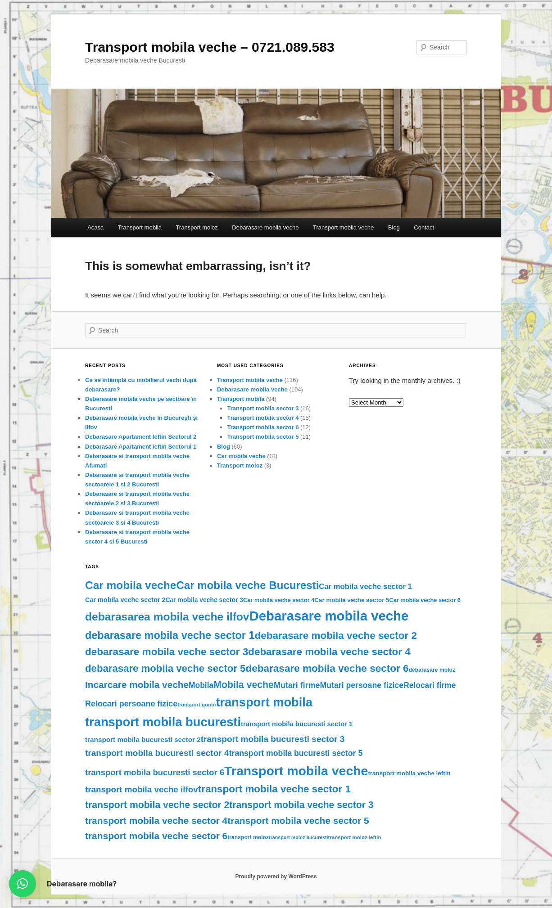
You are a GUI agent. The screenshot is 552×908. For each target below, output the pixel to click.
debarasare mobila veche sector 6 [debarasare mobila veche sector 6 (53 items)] (326, 668)
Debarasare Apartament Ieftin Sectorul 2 (140, 436)
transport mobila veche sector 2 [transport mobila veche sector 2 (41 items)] (157, 805)
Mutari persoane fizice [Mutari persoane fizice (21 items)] (362, 685)
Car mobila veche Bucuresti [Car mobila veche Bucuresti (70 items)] (247, 585)
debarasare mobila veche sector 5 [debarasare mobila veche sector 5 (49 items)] (165, 668)
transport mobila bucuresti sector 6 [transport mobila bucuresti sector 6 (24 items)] (154, 772)
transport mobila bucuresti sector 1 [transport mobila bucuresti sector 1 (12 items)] (297, 724)
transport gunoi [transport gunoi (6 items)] (196, 704)
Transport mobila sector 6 (263, 427)
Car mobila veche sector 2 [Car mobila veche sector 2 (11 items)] (125, 599)
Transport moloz (196, 227)
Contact (424, 227)
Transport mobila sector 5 (263, 436)
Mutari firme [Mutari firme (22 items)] (297, 685)
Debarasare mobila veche (265, 227)
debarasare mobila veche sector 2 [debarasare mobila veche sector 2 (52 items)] (336, 635)
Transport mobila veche (343, 227)
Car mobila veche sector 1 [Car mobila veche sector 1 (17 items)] (365, 586)
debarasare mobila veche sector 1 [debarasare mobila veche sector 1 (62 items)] (170, 635)
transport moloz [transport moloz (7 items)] (248, 837)
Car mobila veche (241, 456)
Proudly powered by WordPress (276, 876)
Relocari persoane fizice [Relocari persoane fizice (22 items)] (131, 703)
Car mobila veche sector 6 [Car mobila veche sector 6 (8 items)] (425, 600)
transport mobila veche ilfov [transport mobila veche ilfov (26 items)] (141, 789)
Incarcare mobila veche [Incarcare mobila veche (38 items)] (137, 684)
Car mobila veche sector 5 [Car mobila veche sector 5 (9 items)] (351, 600)
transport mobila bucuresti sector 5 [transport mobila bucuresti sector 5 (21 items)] (296, 753)
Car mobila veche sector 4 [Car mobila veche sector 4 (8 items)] (278, 600)
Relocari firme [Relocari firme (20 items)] (429, 685)
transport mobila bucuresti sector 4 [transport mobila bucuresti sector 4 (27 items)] (157, 753)
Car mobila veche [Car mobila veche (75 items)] (130, 585)
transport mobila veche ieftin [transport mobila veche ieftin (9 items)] (409, 773)
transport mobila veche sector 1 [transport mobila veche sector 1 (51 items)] (274, 789)
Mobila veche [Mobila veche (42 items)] (243, 684)
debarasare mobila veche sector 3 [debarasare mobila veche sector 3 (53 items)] (166, 651)
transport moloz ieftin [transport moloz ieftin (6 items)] (354, 837)
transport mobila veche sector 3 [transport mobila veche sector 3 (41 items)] (301, 805)
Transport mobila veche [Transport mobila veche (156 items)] (296, 771)
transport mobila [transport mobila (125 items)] (264, 702)
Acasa (95, 227)
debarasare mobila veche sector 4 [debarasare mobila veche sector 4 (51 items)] (329, 651)
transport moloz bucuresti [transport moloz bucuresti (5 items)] (298, 837)
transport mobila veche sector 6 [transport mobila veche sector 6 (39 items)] (156, 836)
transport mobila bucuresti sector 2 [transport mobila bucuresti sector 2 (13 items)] (143, 739)
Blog (394, 227)
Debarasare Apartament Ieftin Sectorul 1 (140, 446)
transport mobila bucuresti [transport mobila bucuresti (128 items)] (163, 722)
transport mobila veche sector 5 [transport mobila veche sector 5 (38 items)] (298, 820)
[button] (22, 883)
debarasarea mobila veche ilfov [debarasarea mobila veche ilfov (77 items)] (167, 617)
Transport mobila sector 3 (263, 408)
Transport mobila (140, 227)
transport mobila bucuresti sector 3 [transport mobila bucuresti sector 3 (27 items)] (273, 739)
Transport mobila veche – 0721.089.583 (210, 47)
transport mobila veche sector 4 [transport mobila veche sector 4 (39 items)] (156, 820)
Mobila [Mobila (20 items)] (201, 685)
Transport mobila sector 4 (263, 417)
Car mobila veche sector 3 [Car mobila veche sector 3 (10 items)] (204, 599)
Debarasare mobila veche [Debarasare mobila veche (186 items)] (329, 615)
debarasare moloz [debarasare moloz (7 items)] (432, 670)
